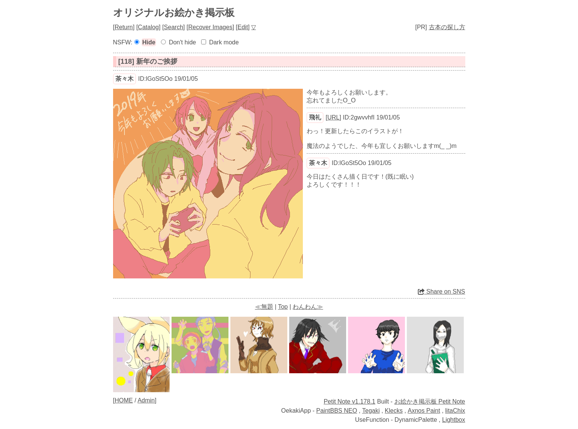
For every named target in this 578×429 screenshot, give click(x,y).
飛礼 (315, 117)
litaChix (455, 410)
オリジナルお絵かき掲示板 (174, 12)
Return (124, 27)
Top (283, 306)
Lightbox (453, 419)
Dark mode (224, 42)
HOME (124, 400)
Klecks (394, 410)
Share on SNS (441, 291)
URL (333, 117)
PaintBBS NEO (336, 410)
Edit (243, 27)
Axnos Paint (424, 410)
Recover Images (210, 27)
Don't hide (182, 42)
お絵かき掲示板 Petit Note (429, 401)
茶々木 (124, 78)
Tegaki (371, 410)
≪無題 (264, 306)
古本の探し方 (447, 27)
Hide (149, 42)
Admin (145, 400)
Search (173, 27)
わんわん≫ (308, 306)
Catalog (148, 27)
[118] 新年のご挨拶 (147, 61)
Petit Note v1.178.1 (349, 401)
